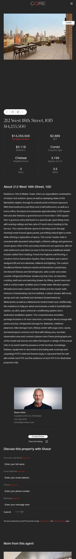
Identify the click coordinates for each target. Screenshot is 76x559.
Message (12, 498)
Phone (10, 485)
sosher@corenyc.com (24, 422)
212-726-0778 (20, 419)
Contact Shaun (38, 436)
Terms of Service (59, 521)
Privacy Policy (45, 521)
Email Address (14, 472)
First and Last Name (17, 458)
